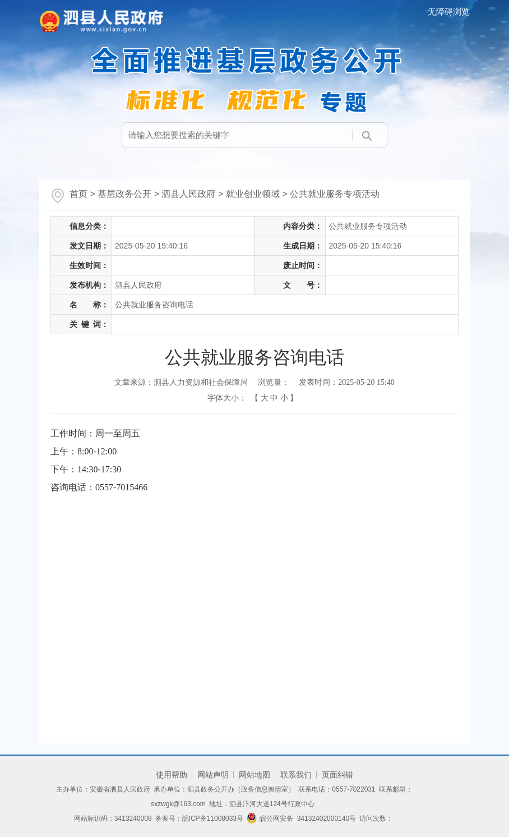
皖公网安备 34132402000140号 (301, 818)
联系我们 (296, 774)
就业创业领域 (253, 194)
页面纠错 (337, 774)
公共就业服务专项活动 (335, 194)
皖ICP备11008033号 (212, 818)
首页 (78, 194)
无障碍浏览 (449, 11)
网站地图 (254, 774)
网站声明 (213, 774)
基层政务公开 (124, 194)
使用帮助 (171, 774)
